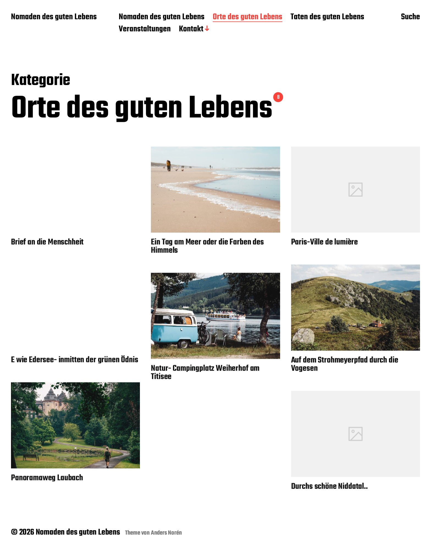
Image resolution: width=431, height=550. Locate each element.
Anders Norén (166, 533)
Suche (410, 17)
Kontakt (191, 29)
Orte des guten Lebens (247, 17)
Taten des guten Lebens (327, 17)
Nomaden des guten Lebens (54, 17)
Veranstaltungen (145, 29)
